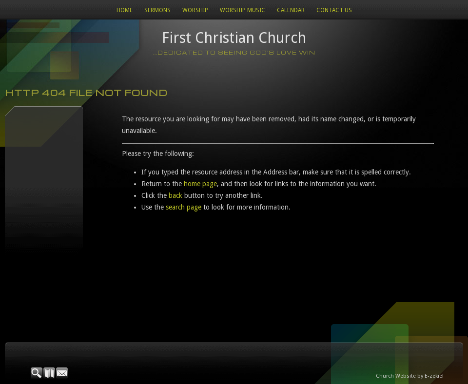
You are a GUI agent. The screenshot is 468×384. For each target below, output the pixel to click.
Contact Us (334, 10)
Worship (195, 10)
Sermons (157, 10)
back (175, 195)
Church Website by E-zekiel (410, 376)
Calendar (291, 10)
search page (183, 207)
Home (125, 10)
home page (200, 184)
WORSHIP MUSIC (242, 10)
